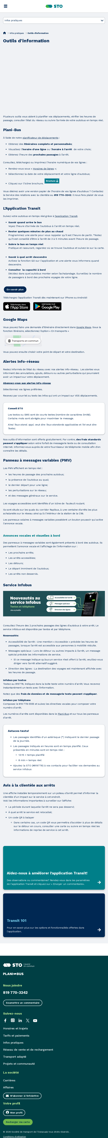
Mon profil (14, 1112)
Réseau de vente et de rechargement (28, 1049)
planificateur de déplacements (40, 137)
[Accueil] (4, 33)
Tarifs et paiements (16, 1035)
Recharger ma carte (18, 1122)
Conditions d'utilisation (14, 1136)
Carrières (9, 1080)
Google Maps (83, 327)
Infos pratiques (17, 33)
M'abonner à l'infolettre (24, 1095)
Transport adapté (14, 1056)
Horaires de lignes (43, 168)
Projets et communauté (19, 1063)
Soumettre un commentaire (22, 1002)
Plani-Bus (63, 713)
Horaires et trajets (15, 1028)
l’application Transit (66, 216)
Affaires (8, 1087)
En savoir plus (15, 289)
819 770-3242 (15, 992)
